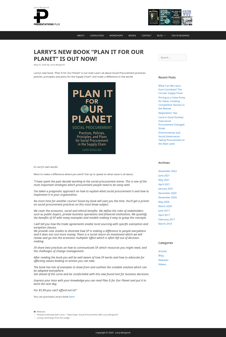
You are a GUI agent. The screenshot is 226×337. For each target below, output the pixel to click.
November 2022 (167, 171)
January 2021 (165, 188)
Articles (162, 251)
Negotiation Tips (167, 113)
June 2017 (164, 210)
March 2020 (165, 206)
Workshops (116, 35)
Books (132, 35)
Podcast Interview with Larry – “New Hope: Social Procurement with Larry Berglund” (77, 314)
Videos (162, 264)
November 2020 (167, 197)
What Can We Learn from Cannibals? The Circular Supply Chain (170, 89)
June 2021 (164, 175)
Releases (41, 311)
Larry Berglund (122, 332)
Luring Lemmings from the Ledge (53, 317)
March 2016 (165, 223)
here (72, 296)
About (80, 35)
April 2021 (164, 184)
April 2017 (164, 215)
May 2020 (164, 201)
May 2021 (164, 179)
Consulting (97, 35)
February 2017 (166, 219)
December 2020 (167, 193)
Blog (163, 35)
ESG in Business (180, 35)
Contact (146, 35)
